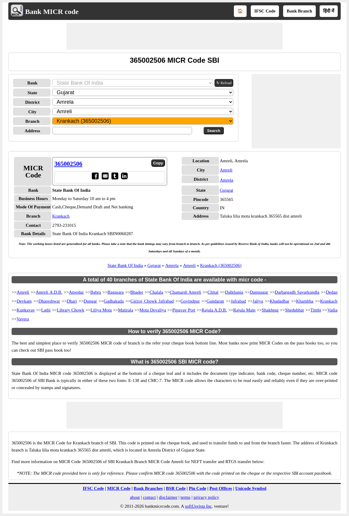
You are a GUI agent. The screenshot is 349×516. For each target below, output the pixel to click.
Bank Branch (299, 11)
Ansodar (76, 292)
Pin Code (197, 488)
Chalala (156, 292)
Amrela (226, 180)
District (32, 102)
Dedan (331, 292)
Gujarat (226, 190)
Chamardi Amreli (185, 292)
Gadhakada (113, 301)
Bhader (136, 292)
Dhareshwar (49, 301)
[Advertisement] (174, 36)
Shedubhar (294, 310)
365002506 (68, 163)
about (135, 497)
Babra (95, 292)
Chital (212, 292)
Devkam (24, 301)
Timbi (315, 310)
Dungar (90, 301)
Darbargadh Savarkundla (297, 292)
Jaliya (258, 301)
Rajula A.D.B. (214, 310)
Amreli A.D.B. (49, 292)
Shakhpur (270, 310)
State (32, 92)
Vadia (332, 310)
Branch (32, 121)
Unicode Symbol (250, 488)
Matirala (125, 310)
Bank (32, 83)
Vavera (23, 319)
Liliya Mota (101, 310)
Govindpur (190, 301)
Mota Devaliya (152, 310)
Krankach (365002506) (221, 265)
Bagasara (115, 292)
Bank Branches (148, 488)
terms (185, 497)
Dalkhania (234, 292)
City (32, 111)
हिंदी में (328, 11)
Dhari (72, 301)
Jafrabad (238, 301)
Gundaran (215, 301)
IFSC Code (264, 11)
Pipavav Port (184, 310)
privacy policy (206, 497)
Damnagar (259, 292)
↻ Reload (223, 83)
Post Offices (221, 488)
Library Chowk (70, 310)
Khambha (304, 301)
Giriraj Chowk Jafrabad (152, 301)
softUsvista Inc (198, 506)
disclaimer (168, 497)
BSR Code (175, 488)
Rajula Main (244, 310)
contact (149, 497)
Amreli (226, 170)
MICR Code (119, 488)
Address (32, 130)
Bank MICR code (52, 11)
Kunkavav (26, 310)
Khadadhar (279, 301)
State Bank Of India (125, 265)
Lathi (46, 310)
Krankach (60, 216)
